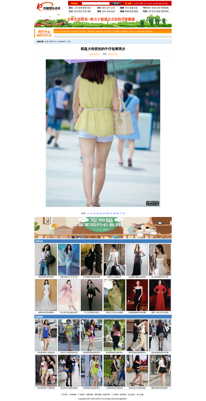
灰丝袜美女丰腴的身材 (137, 388)
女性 (158, 8)
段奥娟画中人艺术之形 (68, 277)
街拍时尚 (62, 42)
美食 (80, 11)
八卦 (76, 8)
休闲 (109, 11)
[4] (104, 213)
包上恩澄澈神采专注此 (160, 277)
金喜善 (155, 4)
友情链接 (73, 395)
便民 (89, 11)
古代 (113, 8)
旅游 (158, 11)
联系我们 (123, 395)
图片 (149, 8)
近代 (109, 8)
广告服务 (81, 395)
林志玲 (149, 4)
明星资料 (165, 11)
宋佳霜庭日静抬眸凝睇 (91, 277)
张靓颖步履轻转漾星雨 (137, 277)
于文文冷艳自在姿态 (91, 312)
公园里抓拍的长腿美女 (114, 388)
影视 (85, 8)
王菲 (145, 4)
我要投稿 (89, 395)
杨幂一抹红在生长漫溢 (160, 312)
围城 (136, 11)
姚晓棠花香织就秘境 (46, 312)
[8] (114, 213)
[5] (107, 213)
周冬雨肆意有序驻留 (46, 277)
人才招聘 (114, 395)
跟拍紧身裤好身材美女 (114, 353)
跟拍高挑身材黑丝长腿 (160, 353)
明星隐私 (165, 8)
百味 (85, 11)
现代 (104, 8)
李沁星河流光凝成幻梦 (68, 312)
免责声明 (106, 395)
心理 (149, 11)
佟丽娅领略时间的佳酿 (137, 312)
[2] (97, 213)
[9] (117, 213)
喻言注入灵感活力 (114, 277)
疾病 (154, 8)
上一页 (89, 213)
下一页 (122, 213)
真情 (131, 11)
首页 (47, 42)
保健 (131, 8)
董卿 (141, 4)
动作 (104, 11)
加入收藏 (140, 395)
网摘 (127, 11)
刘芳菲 (136, 4)
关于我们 (64, 395)
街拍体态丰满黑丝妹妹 (68, 388)
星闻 (80, 8)
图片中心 (53, 42)
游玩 (76, 11)
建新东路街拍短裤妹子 (160, 388)
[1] (94, 213)
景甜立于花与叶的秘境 (114, 312)
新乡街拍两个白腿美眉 (46, 388)
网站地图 (98, 395)
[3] (101, 213)
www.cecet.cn (94, 54)
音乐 (154, 11)
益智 (113, 11)
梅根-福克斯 (163, 4)
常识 (127, 8)
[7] (111, 213)
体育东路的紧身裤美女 (137, 353)
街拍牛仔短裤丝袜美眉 (68, 353)
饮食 (136, 8)
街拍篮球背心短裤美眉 (46, 353)
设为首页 (131, 395)
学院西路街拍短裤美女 (91, 388)
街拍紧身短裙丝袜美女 (91, 353)
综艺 (89, 8)
